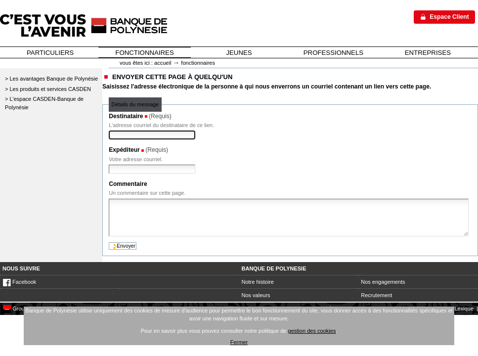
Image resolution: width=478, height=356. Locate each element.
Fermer (239, 342)
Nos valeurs (256, 295)
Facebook (19, 282)
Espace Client (449, 16)
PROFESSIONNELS (333, 52)
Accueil (162, 63)
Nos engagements (383, 282)
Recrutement (376, 295)
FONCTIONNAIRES (144, 52)
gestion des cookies (312, 331)
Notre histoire (258, 282)
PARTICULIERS (50, 52)
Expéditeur (124, 149)
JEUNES (239, 52)
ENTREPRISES (428, 52)
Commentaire (128, 183)
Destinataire (126, 116)
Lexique (464, 309)
